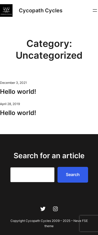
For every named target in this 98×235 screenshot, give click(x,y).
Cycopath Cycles (40, 10)
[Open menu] (95, 10)
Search (73, 174)
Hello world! (18, 91)
